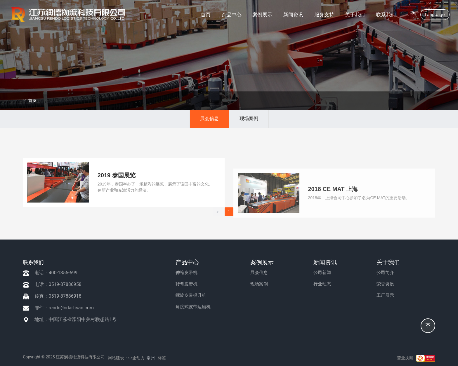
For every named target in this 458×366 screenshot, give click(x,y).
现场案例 (249, 118)
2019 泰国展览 (117, 233)
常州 (151, 357)
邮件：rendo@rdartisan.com (64, 308)
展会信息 (209, 118)
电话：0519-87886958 (57, 284)
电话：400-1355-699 (55, 272)
